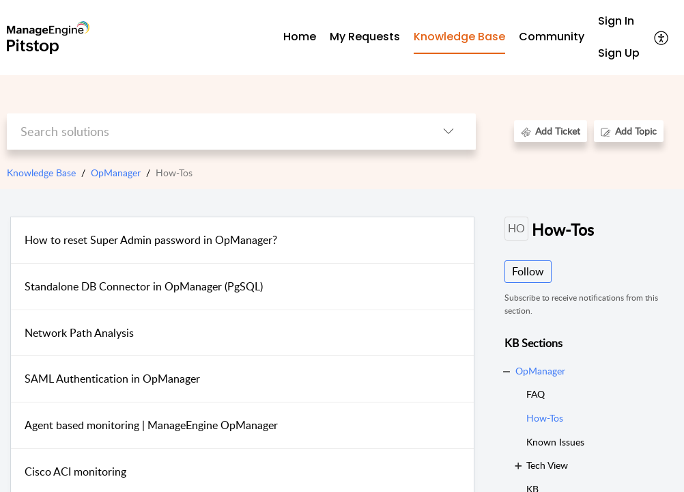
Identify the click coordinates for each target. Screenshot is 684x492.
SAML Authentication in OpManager (112, 378)
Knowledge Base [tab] (459, 36)
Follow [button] (528, 271)
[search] (214, 131)
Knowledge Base (41, 172)
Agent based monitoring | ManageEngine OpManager (151, 425)
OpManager (116, 172)
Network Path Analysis (79, 332)
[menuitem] (618, 21)
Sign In (616, 21)
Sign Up (619, 53)
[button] (661, 37)
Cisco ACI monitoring (75, 471)
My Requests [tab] (365, 36)
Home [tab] (299, 36)
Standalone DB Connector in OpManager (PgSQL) (144, 286)
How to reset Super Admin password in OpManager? (151, 239)
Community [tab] (551, 36)
